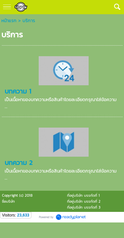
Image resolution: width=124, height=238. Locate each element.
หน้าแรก (9, 20)
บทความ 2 (18, 163)
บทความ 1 (18, 91)
